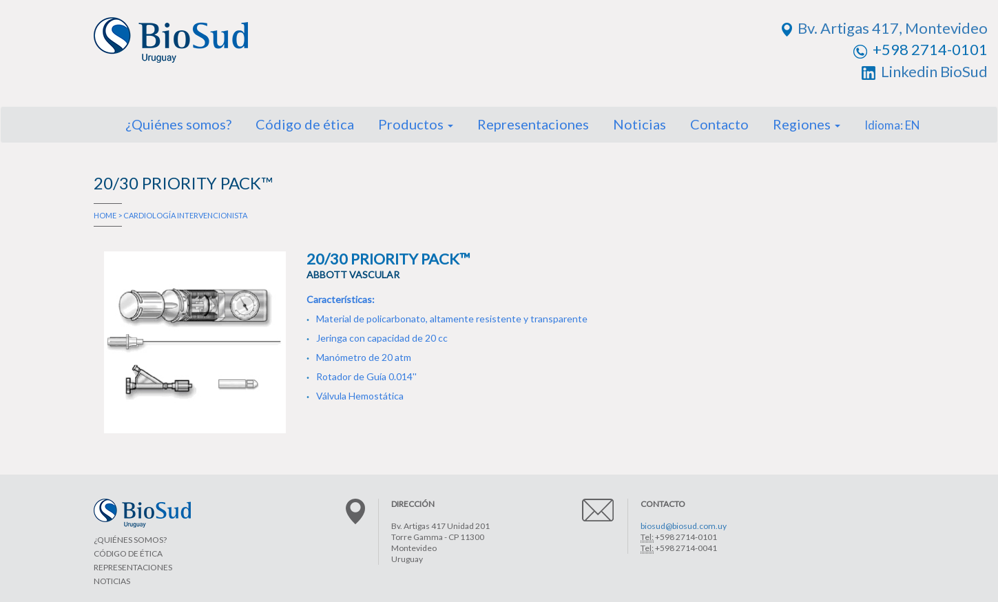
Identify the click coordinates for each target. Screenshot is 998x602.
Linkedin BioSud (925, 71)
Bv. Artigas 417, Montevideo (885, 28)
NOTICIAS (112, 581)
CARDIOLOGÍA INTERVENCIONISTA (185, 215)
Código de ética (305, 124)
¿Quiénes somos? (178, 124)
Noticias (639, 124)
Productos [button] (415, 124)
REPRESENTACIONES (133, 567)
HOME (105, 215)
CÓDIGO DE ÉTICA (128, 553)
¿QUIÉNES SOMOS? (130, 539)
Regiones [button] (806, 124)
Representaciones (533, 124)
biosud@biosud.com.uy (684, 526)
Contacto (719, 124)
